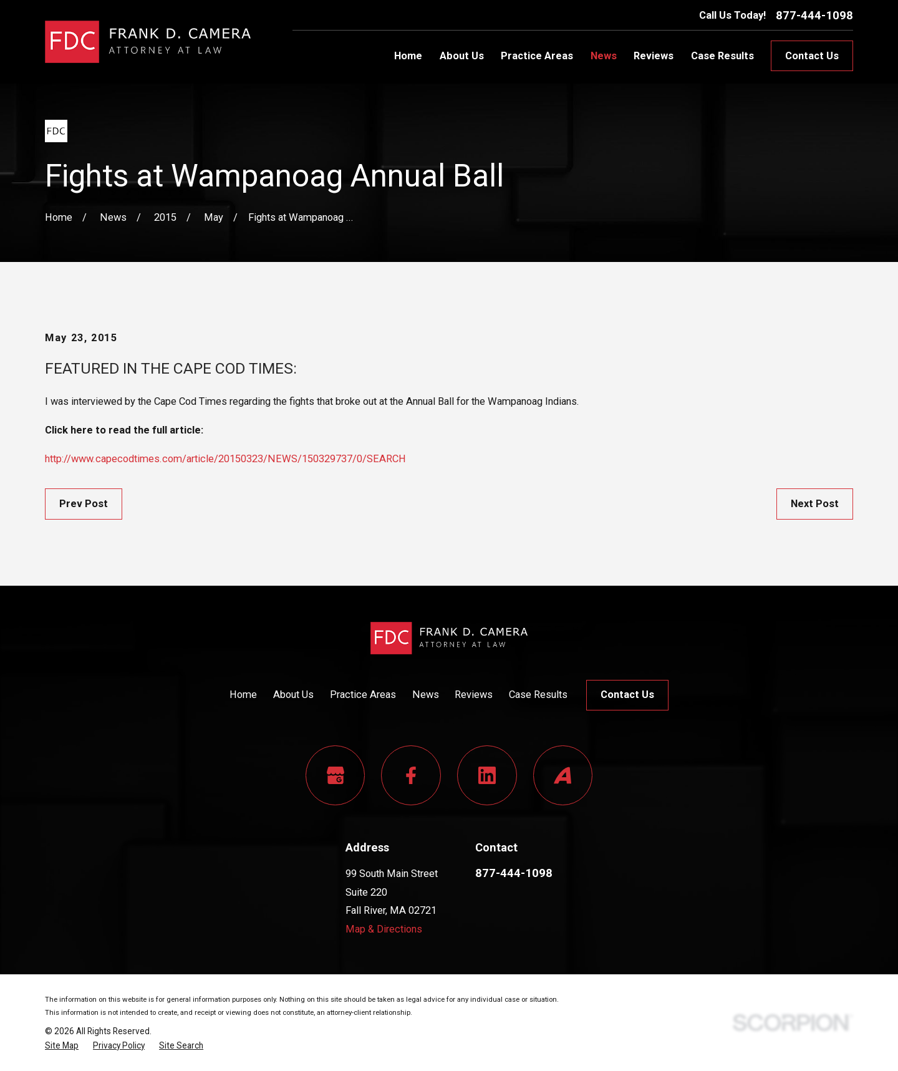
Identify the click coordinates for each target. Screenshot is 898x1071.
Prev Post (83, 504)
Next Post (815, 504)
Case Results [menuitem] (722, 56)
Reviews (474, 694)
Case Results (538, 694)
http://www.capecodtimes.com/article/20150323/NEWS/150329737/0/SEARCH (225, 459)
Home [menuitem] (408, 56)
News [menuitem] (604, 56)
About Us (293, 694)
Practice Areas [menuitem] (537, 56)
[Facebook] (411, 775)
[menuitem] (62, 1046)
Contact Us (812, 56)
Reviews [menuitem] (654, 56)
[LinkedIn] (487, 775)
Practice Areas (363, 694)
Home (243, 694)
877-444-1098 (814, 16)
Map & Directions (383, 929)
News (425, 694)
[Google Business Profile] (335, 775)
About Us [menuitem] (462, 56)
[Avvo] (563, 775)
